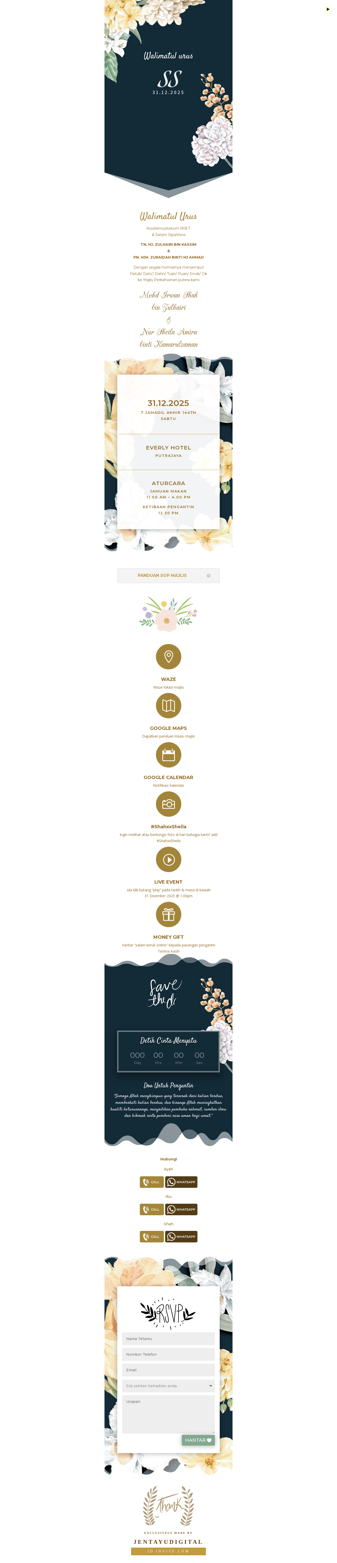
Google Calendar (168, 773)
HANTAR (206, 1440)
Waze (168, 675)
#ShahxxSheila (168, 821)
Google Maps (168, 724)
